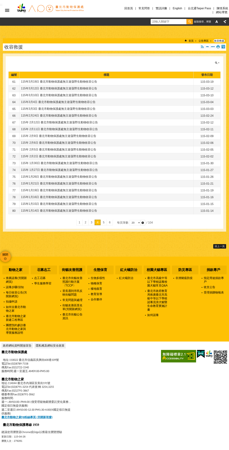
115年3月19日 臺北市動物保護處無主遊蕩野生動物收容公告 (59, 81)
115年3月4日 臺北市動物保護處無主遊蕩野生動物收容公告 (58, 101)
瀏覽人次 (6, 440)
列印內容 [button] (218, 46)
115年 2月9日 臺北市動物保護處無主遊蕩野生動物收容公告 (58, 135)
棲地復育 (96, 288)
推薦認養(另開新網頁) (16, 279)
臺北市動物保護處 (50, 10)
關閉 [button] (217, 63)
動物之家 (15, 270)
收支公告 (209, 287)
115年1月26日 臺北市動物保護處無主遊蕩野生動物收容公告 (59, 176)
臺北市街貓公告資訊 (72, 316)
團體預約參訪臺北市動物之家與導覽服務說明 (16, 329)
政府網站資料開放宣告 (17, 345)
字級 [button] (217, 22)
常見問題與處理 (72, 299)
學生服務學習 (42, 283)
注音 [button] (223, 46)
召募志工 (44, 270)
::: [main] (4, 37)
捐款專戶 (213, 270)
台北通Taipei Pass (199, 8)
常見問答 (144, 8)
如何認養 (153, 315)
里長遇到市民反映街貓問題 (72, 292)
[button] (142, 222)
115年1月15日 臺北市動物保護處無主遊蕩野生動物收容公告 (59, 203)
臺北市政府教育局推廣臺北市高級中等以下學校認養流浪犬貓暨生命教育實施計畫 (157, 300)
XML (207, 46)
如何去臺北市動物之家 (16, 308)
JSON (212, 46)
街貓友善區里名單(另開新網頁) (72, 307)
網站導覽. (222, 12)
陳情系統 (222, 8)
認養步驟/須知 (15, 287)
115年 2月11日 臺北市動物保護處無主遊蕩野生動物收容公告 (59, 129)
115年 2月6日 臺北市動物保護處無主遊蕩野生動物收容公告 (58, 142)
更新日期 (6, 436)
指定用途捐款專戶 (214, 279)
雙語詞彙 (161, 8)
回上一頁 (220, 246)
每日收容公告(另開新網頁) (16, 294)
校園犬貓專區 (157, 270)
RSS (202, 46)
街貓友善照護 (72, 270)
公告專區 (204, 40)
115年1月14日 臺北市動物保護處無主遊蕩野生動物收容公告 (59, 210)
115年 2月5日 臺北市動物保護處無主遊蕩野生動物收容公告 (58, 149)
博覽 (208, 21)
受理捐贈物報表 (214, 292)
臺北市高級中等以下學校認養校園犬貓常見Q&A (157, 281)
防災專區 (185, 270)
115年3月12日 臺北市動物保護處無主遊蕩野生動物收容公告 (59, 88)
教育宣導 (96, 294)
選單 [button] (7, 10)
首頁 (191, 40)
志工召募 (40, 278)
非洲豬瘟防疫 (184, 278)
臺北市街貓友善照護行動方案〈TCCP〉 (72, 281)
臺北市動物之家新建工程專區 (16, 318)
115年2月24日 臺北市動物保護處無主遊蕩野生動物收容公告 (59, 115)
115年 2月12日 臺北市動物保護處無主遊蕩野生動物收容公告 (59, 122)
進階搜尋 (199, 21)
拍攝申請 (11, 301)
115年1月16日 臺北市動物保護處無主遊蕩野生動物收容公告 (59, 197)
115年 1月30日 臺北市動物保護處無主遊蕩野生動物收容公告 (59, 163)
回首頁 (128, 8)
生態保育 (100, 270)
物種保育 (96, 283)
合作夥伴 (96, 299)
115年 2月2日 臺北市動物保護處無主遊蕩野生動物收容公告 (58, 156)
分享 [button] (225, 22)
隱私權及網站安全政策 (50, 345)
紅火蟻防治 (128, 270)
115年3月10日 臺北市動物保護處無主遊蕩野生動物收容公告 (59, 95)
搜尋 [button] (189, 21)
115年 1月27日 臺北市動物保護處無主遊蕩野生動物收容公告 (59, 169)
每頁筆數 (122, 222)
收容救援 (219, 40)
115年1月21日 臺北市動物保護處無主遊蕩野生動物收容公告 (59, 183)
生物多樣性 (98, 278)
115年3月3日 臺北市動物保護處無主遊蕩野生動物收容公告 (58, 108)
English (177, 8)
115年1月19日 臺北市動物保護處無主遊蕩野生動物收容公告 (59, 190)
